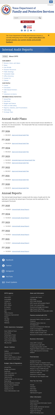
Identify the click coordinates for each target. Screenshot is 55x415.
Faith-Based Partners (10, 90)
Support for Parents (35, 411)
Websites (6, 323)
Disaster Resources (10, 69)
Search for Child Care (36, 372)
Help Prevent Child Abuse (37, 309)
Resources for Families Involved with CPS (41, 334)
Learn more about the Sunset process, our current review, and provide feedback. (25, 39)
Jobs (5, 92)
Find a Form (7, 309)
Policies (6, 80)
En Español (50, 5)
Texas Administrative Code (11, 391)
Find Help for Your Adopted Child (39, 376)
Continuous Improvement (11, 315)
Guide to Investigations (36, 329)
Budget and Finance (10, 103)
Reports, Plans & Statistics (11, 385)
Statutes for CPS (8, 389)
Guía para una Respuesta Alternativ (40, 327)
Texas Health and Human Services (39, 407)
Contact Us (7, 78)
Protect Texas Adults (10, 337)
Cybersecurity (8, 377)
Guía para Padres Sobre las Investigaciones (38, 324)
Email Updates (9, 282)
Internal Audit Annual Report (20, 209)
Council (6, 85)
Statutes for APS (8, 387)
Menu (5, 56)
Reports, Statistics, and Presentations (15, 108)
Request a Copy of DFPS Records (39, 368)
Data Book (7, 101)
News (5, 65)
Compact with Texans (36, 297)
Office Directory (9, 76)
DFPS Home (7, 303)
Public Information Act (10, 373)
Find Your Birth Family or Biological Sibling (41, 365)
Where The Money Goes (37, 413)
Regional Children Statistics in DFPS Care (41, 349)
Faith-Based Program (36, 393)
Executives (7, 87)
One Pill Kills (7, 67)
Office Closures (8, 313)
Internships (33, 389)
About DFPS (13, 56)
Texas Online (33, 405)
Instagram (8, 271)
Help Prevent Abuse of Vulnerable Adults (41, 311)
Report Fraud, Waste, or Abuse (12, 357)
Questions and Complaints (11, 353)
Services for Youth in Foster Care (39, 370)
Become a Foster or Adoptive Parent (40, 363)
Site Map (6, 319)
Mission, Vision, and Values (12, 63)
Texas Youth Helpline (10, 339)
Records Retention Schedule (12, 383)
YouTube (7, 276)
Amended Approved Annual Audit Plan (23, 160)
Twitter (7, 265)
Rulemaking (7, 110)
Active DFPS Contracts (36, 343)
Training (6, 321)
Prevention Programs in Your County (40, 367)
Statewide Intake (9, 74)
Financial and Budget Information (39, 307)
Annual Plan (7, 99)
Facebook (7, 260)
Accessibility (7, 299)
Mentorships (33, 391)
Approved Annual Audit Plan (20, 135)
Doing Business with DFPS (37, 345)
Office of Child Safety (10, 105)
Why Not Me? (8, 343)
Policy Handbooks (9, 375)
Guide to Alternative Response (38, 330)
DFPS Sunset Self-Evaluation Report (40, 303)
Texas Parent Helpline (10, 341)
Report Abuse (27, 22)
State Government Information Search (40, 403)
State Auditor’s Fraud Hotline (12, 359)
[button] (22, 30)
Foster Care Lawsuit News (37, 305)
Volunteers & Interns (10, 94)
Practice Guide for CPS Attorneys (13, 379)
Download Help (34, 401)
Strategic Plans (8, 112)
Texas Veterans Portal (36, 409)
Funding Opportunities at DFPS (38, 347)
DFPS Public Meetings (36, 301)
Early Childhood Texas (10, 331)
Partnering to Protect (10, 335)
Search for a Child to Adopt (37, 374)
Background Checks (35, 361)
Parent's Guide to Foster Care (38, 332)
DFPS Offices (8, 305)
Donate (32, 385)
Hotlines (6, 351)
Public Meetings (9, 72)
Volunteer (32, 387)
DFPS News (33, 299)
